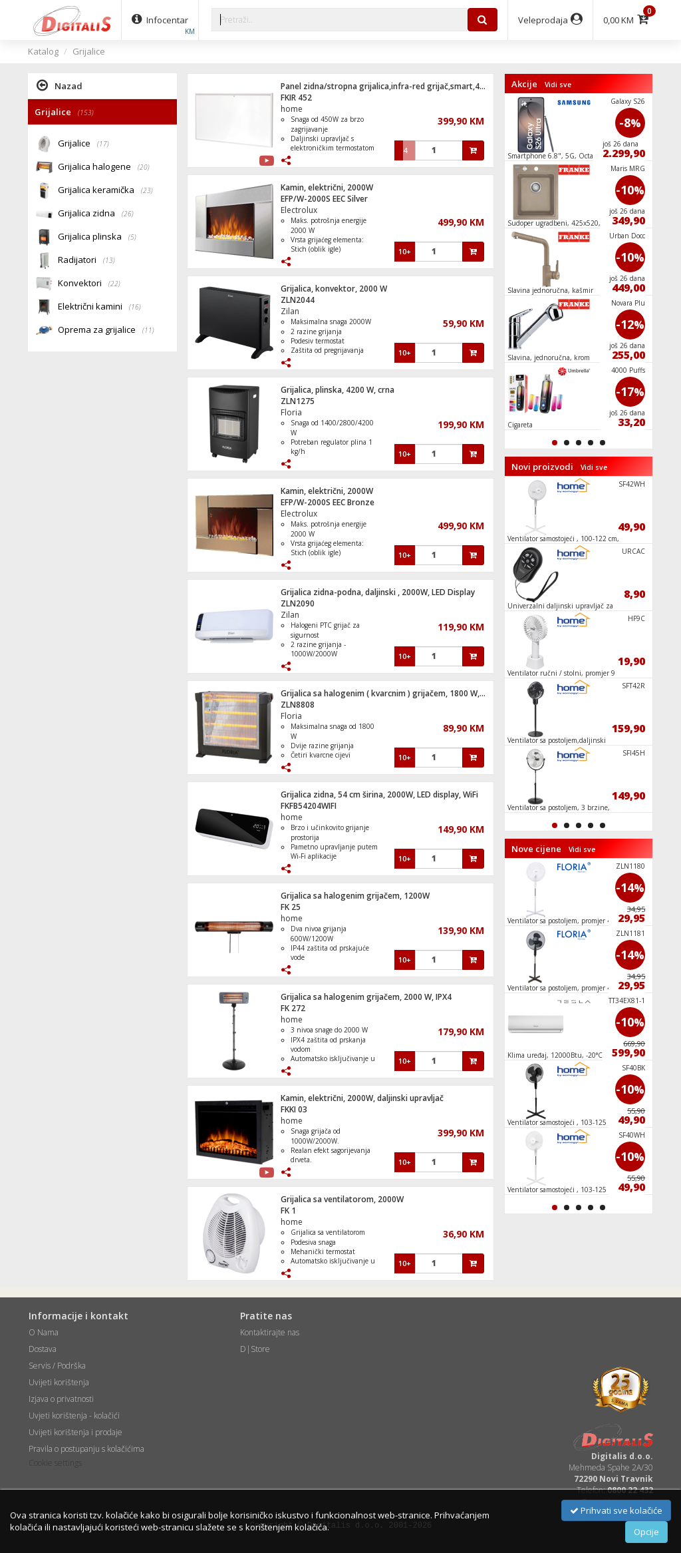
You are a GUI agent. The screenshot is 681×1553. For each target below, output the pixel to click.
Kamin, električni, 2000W (327, 187)
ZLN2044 (298, 300)
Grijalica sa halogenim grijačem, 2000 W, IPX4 (366, 996)
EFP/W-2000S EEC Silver (324, 198)
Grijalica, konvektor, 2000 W (334, 288)
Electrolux (299, 210)
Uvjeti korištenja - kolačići (74, 1415)
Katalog (43, 51)
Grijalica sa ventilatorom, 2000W (342, 1199)
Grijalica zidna (96, 214)
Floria (291, 412)
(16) (135, 307)
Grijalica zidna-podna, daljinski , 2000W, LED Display (378, 592)
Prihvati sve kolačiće (616, 1510)
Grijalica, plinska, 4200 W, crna (337, 389)
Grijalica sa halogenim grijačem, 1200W (355, 895)
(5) (132, 237)
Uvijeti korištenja (59, 1382)
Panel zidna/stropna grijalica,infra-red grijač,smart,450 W (389, 86)
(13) (109, 260)
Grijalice (88, 51)
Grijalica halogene (104, 167)
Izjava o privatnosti (61, 1399)
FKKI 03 (294, 1109)
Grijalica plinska (97, 237)
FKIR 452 (296, 97)
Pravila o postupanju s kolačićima (86, 1448)
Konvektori (89, 284)
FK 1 (288, 1210)
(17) (103, 143)
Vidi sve (558, 84)
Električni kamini (99, 307)
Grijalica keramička (105, 190)
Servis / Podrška (57, 1365)
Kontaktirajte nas (269, 1332)
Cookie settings (55, 1462)
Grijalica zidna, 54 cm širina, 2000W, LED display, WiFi (379, 794)
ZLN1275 (298, 401)
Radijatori (86, 260)
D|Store (255, 1349)
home (292, 108)
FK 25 (291, 907)
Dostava (43, 1349)
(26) (128, 213)
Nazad (59, 85)
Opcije (646, 1532)
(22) (114, 283)
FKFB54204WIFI (309, 805)
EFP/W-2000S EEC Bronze (327, 502)
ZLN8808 (298, 704)
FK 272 (293, 1008)
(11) (148, 330)
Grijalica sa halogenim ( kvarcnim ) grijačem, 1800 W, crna (389, 693)
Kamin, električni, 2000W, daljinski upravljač (362, 1098)
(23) (147, 190)
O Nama (44, 1332)
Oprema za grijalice (106, 330)
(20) (144, 167)
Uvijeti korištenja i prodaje (75, 1432)
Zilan (290, 311)
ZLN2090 (298, 603)
